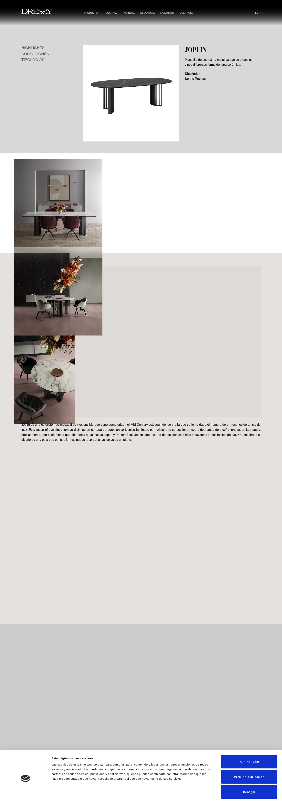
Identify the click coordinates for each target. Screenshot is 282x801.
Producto (92, 13)
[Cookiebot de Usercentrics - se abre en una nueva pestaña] (25, 793)
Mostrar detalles (212, 793)
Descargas (147, 13)
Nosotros (167, 13)
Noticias (129, 13)
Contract (112, 13)
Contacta (186, 13)
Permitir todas (249, 743)
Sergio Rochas (195, 79)
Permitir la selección (249, 759)
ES (258, 13)
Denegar (249, 774)
